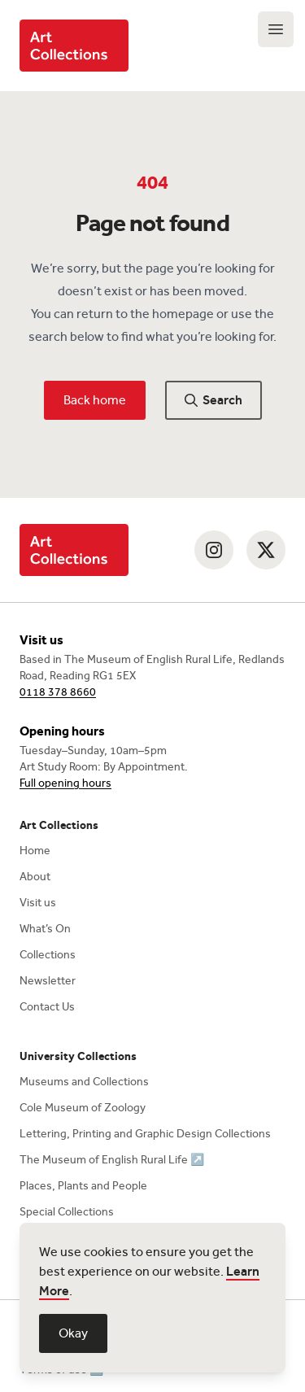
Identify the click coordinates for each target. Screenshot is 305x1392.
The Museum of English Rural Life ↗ (112, 1160)
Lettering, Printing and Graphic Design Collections (145, 1134)
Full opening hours (65, 783)
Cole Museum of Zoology (83, 1108)
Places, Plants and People (83, 1186)
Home (35, 850)
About (35, 877)
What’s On (45, 929)
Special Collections (67, 1212)
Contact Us (47, 1007)
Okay (73, 1333)
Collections (48, 955)
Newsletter (48, 981)
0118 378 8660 (58, 692)
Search (213, 400)
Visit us (38, 903)
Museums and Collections (84, 1082)
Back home (94, 400)
